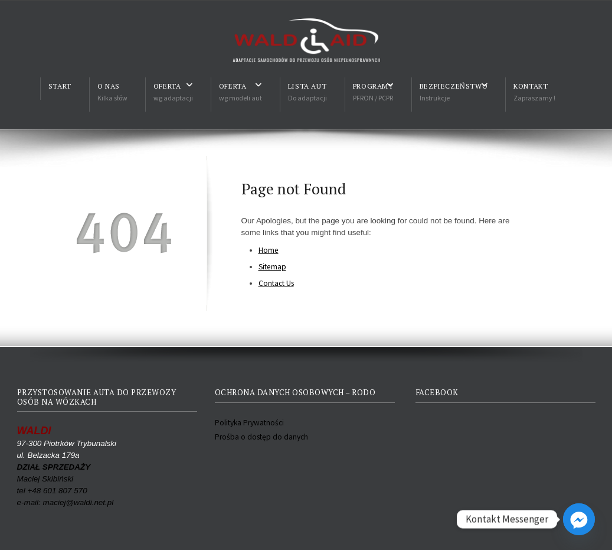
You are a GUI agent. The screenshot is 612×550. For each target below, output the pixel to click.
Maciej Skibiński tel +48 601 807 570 (54, 479)
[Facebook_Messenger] (579, 519)
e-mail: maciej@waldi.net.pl (65, 502)
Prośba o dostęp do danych (261, 437)
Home (268, 250)
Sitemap (272, 267)
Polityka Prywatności (249, 423)
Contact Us (276, 283)
